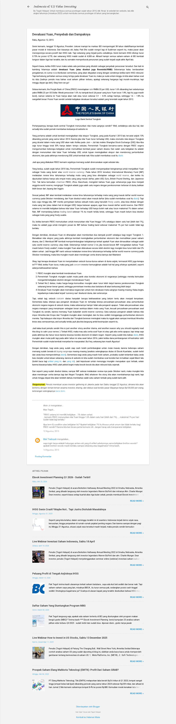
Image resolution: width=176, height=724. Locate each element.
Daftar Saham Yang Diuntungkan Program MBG (59, 605)
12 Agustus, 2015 (51, 431)
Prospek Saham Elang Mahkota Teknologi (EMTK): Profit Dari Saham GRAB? (75, 669)
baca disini (60, 391)
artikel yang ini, (55, 361)
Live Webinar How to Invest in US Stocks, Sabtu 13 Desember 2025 (69, 637)
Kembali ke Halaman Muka (88, 717)
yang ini (70, 361)
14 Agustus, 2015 (51, 450)
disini (120, 155)
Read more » (137, 501)
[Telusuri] (147, 7)
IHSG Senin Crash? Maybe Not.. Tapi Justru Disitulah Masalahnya (69, 509)
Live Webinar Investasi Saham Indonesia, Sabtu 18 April (63, 541)
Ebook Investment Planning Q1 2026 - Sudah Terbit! (61, 477)
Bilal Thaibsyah (50, 439)
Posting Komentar (43, 456)
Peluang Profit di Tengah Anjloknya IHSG (55, 573)
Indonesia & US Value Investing (54, 6)
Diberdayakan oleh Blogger (88, 706)
